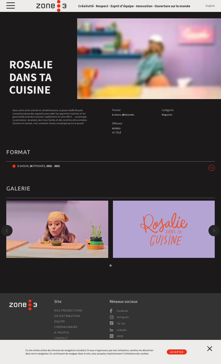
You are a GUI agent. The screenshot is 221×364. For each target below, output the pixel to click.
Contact (61, 338)
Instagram (123, 317)
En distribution (67, 315)
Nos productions (68, 310)
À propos (61, 332)
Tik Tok (121, 323)
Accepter (176, 351)
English (210, 10)
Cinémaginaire (65, 326)
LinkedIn (122, 330)
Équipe (59, 321)
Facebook (122, 311)
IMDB (120, 336)
